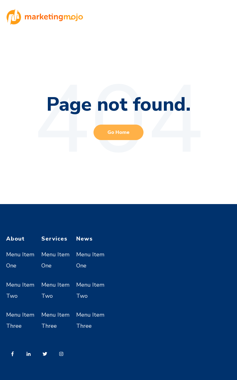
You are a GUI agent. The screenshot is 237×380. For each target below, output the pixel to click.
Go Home (118, 132)
